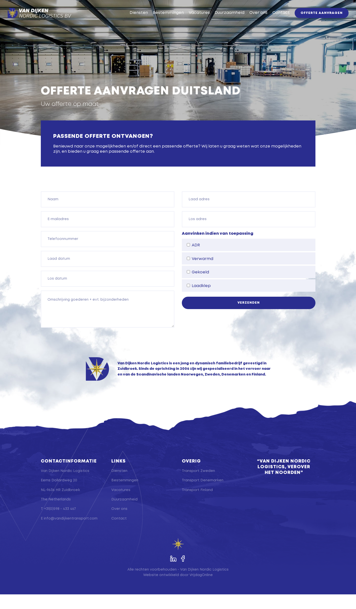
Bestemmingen (160, 20)
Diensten (131, 20)
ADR (193, 260)
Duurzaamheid (222, 20)
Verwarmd (200, 273)
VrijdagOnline (201, 589)
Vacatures (191, 20)
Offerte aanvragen (314, 20)
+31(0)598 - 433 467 (60, 523)
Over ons (251, 20)
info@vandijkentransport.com (70, 533)
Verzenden (248, 317)
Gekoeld (198, 287)
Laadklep (199, 300)
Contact (273, 20)
